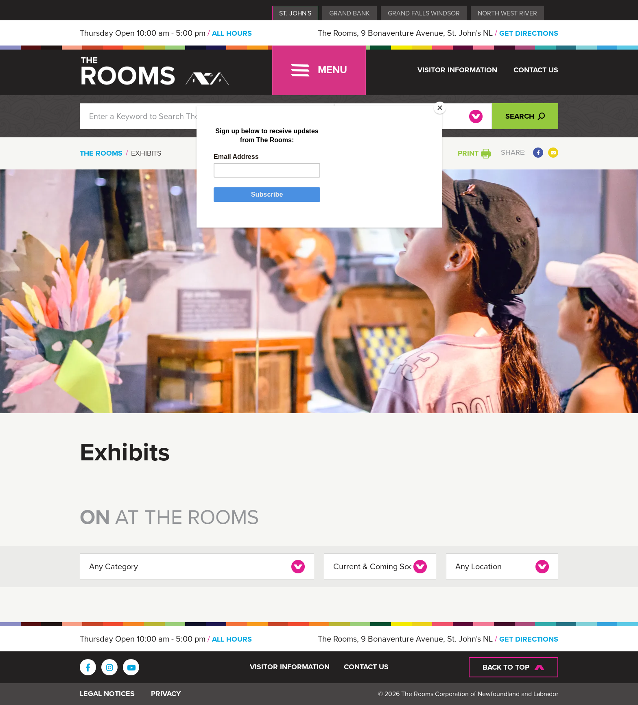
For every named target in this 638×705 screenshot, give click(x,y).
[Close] (440, 108)
